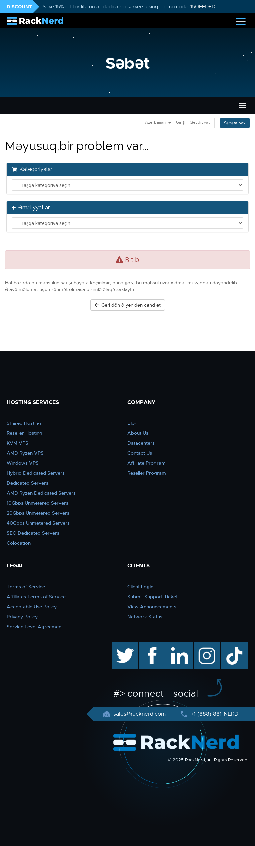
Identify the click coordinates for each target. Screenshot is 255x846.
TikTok (229, 645)
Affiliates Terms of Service (36, 597)
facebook (151, 645)
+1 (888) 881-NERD (213, 714)
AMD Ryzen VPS (25, 453)
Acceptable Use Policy (32, 607)
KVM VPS (17, 443)
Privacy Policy (22, 617)
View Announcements (152, 607)
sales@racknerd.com (139, 714)
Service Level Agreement (35, 627)
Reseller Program (147, 473)
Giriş (180, 122)
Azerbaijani (158, 122)
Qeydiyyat (200, 122)
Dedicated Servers (27, 483)
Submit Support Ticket (153, 597)
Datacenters (141, 443)
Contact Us (140, 453)
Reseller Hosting (24, 433)
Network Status (145, 617)
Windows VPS (23, 463)
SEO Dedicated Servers (33, 533)
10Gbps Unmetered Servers (37, 503)
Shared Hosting (24, 423)
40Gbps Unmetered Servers (38, 523)
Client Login (140, 587)
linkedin (176, 645)
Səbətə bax (235, 123)
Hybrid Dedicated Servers (36, 473)
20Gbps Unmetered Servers (38, 513)
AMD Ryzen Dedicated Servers (41, 493)
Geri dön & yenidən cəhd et (128, 305)
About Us (138, 433)
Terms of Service (26, 587)
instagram (206, 645)
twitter (120, 645)
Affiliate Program (147, 463)
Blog (133, 423)
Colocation (19, 543)
